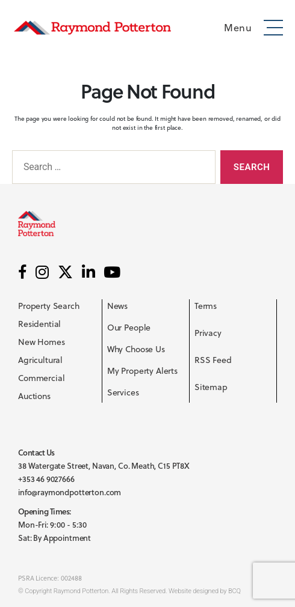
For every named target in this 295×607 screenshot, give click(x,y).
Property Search (48, 306)
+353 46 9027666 (46, 479)
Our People (129, 328)
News (117, 306)
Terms (205, 306)
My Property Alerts (142, 371)
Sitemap (211, 387)
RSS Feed (213, 360)
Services (123, 392)
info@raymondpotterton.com (69, 492)
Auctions (34, 396)
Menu (238, 27)
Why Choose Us (136, 349)
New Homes (41, 342)
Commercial (41, 378)
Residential (39, 324)
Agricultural (40, 360)
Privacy (208, 333)
